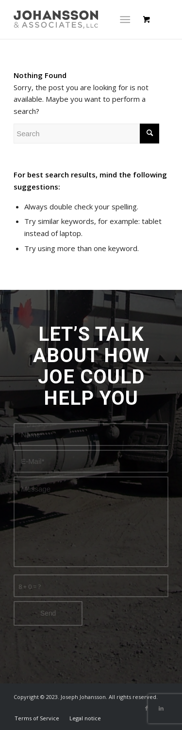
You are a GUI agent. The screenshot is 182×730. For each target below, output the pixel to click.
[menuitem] (37, 718)
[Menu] (125, 19)
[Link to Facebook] (146, 708)
